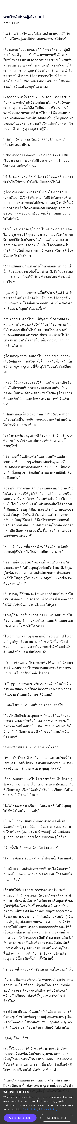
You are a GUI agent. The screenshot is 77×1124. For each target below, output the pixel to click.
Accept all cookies (20, 1117)
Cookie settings (57, 1117)
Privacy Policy (49, 1109)
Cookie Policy (30, 1109)
